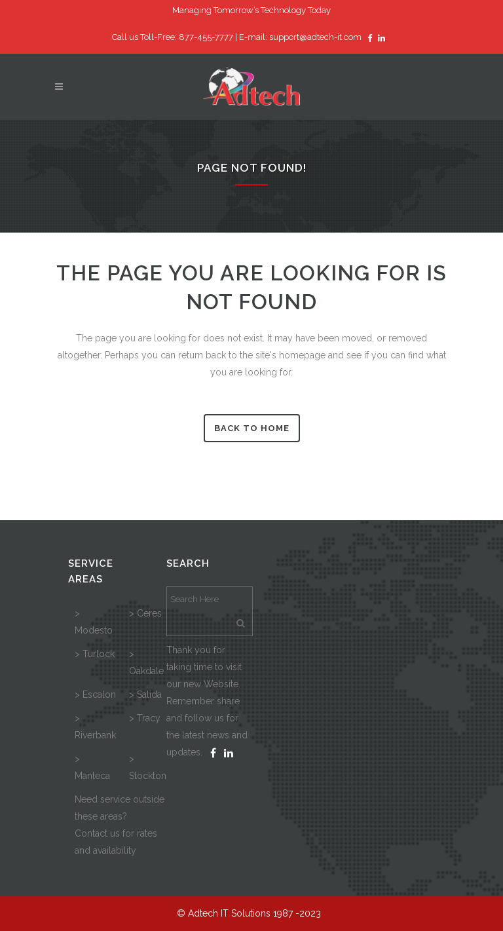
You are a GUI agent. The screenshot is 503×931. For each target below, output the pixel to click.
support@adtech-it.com (315, 37)
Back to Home (251, 428)
